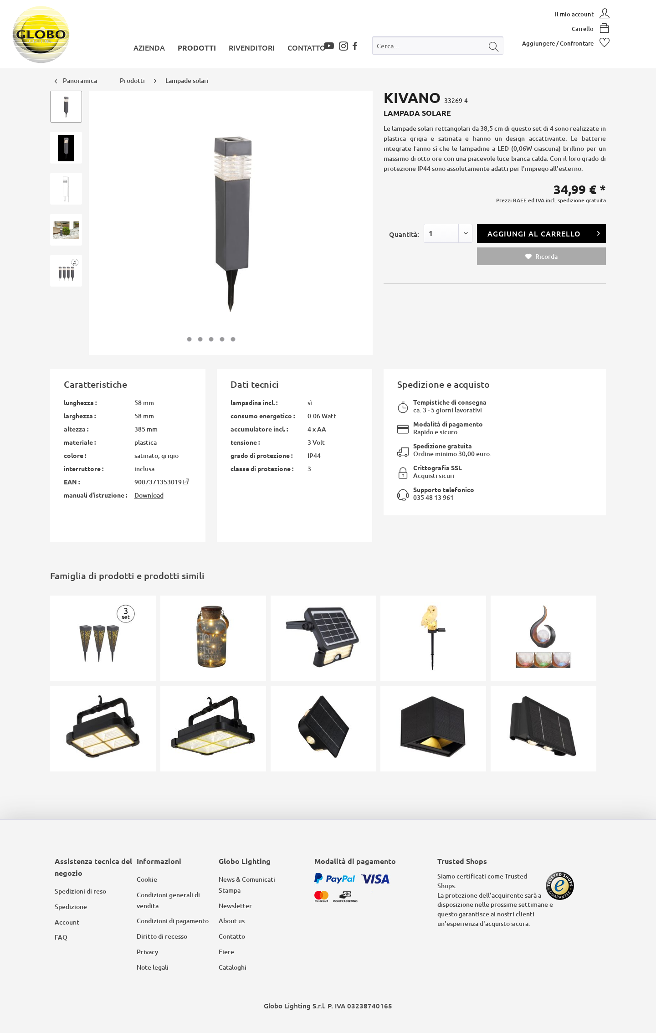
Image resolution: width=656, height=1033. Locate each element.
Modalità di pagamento (448, 424)
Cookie (147, 879)
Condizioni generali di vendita (168, 900)
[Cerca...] (437, 45)
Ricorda (541, 256)
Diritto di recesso (162, 936)
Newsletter (235, 905)
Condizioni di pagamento (173, 920)
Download (149, 495)
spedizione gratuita (582, 200)
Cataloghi (232, 967)
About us (232, 920)
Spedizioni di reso (80, 891)
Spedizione (71, 906)
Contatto (232, 936)
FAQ (61, 937)
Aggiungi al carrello (543, 232)
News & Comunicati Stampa (247, 884)
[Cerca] (493, 45)
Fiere (226, 951)
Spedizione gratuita (442, 446)
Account (67, 922)
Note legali (153, 967)
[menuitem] (437, 47)
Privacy (147, 951)
